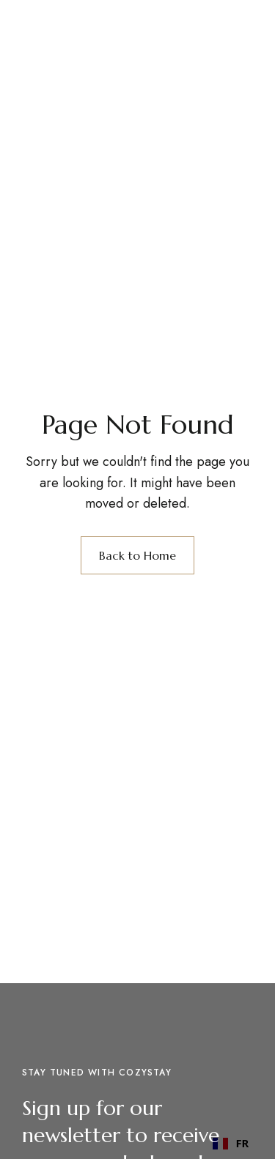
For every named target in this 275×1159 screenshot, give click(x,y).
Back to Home (137, 555)
